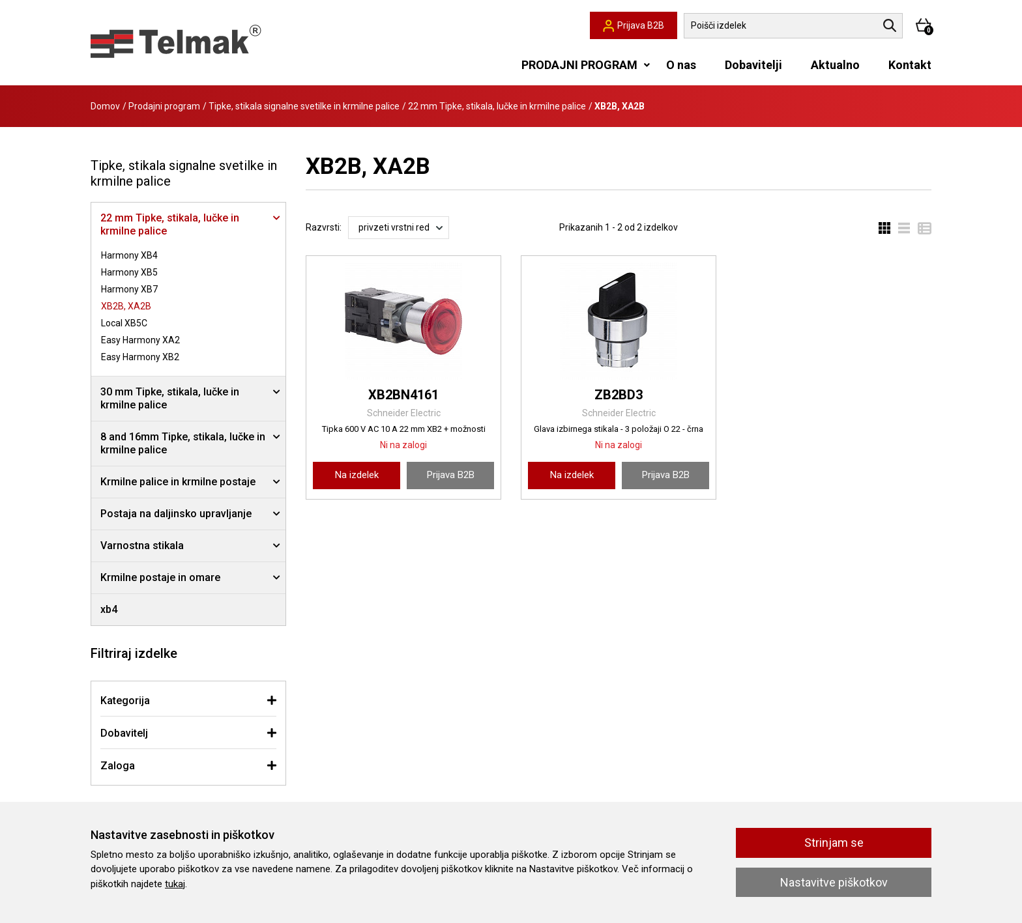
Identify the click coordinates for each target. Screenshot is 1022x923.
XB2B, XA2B (126, 306)
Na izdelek (357, 475)
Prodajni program (164, 106)
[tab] (188, 700)
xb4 (108, 609)
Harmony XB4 (129, 255)
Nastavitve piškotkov (834, 882)
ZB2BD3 (618, 395)
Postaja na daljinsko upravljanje (176, 513)
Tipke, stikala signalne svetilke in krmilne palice (304, 106)
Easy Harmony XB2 (140, 357)
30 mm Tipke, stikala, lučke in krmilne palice (169, 398)
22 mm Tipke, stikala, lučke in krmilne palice (497, 106)
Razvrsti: (324, 227)
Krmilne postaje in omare (160, 577)
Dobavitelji (753, 65)
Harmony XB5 (129, 272)
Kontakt (909, 65)
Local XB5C (124, 323)
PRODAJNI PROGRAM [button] (579, 65)
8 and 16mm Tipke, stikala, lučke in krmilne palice (182, 443)
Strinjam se (834, 842)
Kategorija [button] (125, 700)
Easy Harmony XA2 (140, 340)
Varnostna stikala (142, 545)
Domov (105, 106)
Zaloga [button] (117, 766)
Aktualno (835, 65)
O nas (681, 65)
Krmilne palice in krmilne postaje (178, 482)
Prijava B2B (450, 475)
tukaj (175, 884)
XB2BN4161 (403, 395)
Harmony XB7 (129, 289)
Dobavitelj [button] (124, 733)
